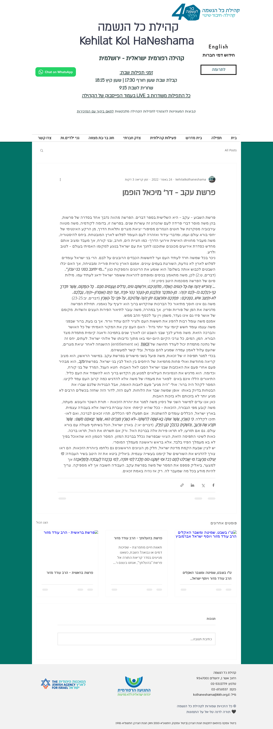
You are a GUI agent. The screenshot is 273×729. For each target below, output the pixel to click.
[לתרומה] (218, 70)
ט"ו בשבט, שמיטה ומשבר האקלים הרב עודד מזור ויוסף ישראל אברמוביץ (207, 576)
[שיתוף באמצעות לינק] (182, 485)
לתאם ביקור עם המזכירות (95, 111)
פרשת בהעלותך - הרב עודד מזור (138, 538)
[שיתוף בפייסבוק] (213, 485)
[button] (215, 138)
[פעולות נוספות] (60, 179)
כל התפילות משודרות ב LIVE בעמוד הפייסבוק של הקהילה (136, 96)
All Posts (231, 150)
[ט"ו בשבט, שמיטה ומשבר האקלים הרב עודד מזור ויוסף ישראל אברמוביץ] (206, 547)
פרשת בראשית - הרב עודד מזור (69, 572)
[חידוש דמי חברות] (218, 55)
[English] (218, 46)
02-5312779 (219, 684)
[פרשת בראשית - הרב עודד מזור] (67, 547)
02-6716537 (219, 689)
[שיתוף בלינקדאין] (192, 485)
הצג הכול (42, 522)
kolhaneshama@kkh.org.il (211, 695)
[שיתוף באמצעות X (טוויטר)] (203, 485)
